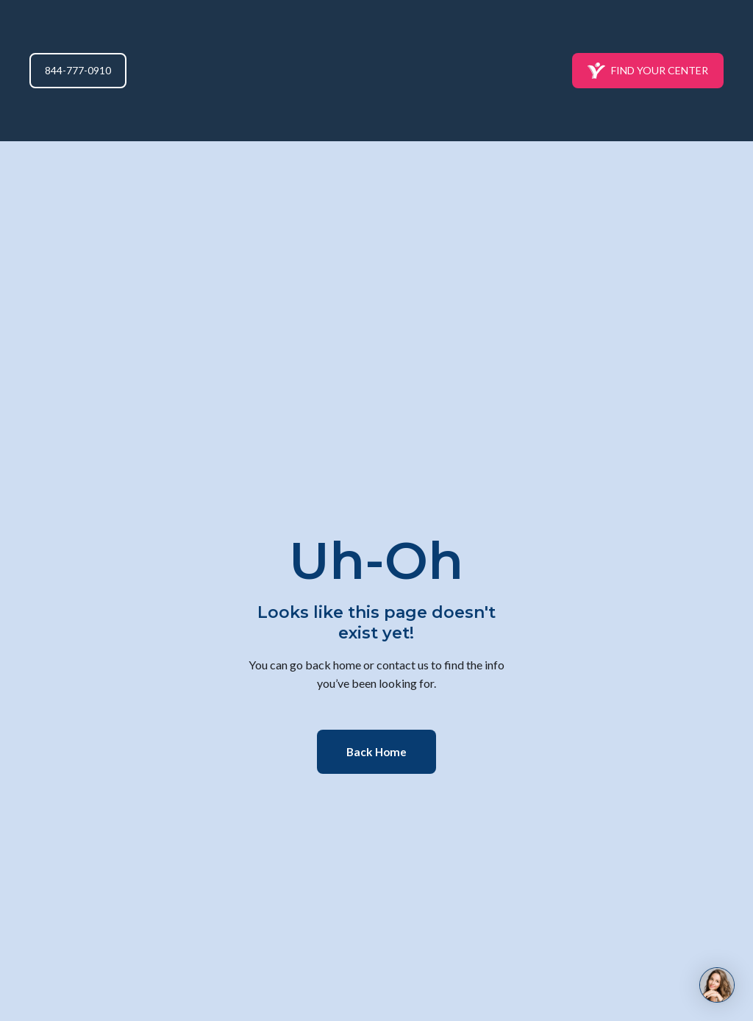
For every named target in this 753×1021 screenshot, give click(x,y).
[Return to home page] (377, 70)
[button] (77, 70)
